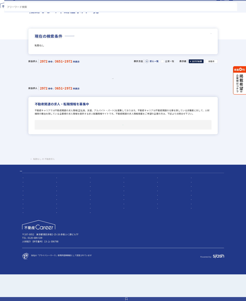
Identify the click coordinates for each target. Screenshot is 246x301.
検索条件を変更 (146, 295)
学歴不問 (128, 221)
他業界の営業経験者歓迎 (68, 208)
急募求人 (28, 204)
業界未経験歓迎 (30, 213)
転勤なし (128, 226)
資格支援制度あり (65, 226)
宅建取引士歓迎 (165, 221)
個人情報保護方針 (147, 254)
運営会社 (126, 254)
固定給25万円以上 (31, 217)
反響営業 (61, 239)
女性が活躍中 (63, 230)
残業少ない (197, 226)
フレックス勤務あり (166, 226)
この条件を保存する (102, 295)
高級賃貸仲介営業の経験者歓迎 (138, 208)
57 (144, 92)
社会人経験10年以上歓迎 (34, 208)
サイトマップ (106, 254)
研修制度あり (97, 226)
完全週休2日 (130, 234)
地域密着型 (129, 217)
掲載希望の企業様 (192, 254)
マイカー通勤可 (30, 230)
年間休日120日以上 (200, 234)
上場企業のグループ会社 (68, 221)
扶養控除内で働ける (99, 230)
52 (105, 92)
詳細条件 (200, 49)
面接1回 (128, 204)
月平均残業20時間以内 (33, 239)
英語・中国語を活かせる (101, 221)
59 (160, 92)
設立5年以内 (96, 217)
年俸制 (161, 213)
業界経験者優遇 (198, 204)
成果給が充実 (198, 213)
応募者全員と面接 (98, 204)
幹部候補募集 (63, 204)
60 (168, 92)
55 (128, 92)
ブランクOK (197, 230)
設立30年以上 (30, 221)
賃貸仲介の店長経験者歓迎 (203, 208)
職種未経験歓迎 (97, 213)
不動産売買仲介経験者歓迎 (102, 208)
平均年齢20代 (63, 234)
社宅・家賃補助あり (32, 226)
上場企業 (196, 217)
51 (97, 92)
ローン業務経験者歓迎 (167, 208)
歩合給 (127, 213)
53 (113, 92)
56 (136, 92)
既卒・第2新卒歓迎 (66, 213)
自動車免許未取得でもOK (203, 221)
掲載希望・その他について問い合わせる (123, 144)
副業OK (161, 230)
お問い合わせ (216, 254)
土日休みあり (97, 234)
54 (121, 92)
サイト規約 (169, 254)
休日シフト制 (164, 234)
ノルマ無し (129, 230)
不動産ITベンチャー (99, 239)
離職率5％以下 (30, 234)
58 (152, 92)
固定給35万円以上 (65, 217)
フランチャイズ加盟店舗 (168, 217)
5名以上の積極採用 (166, 204)
